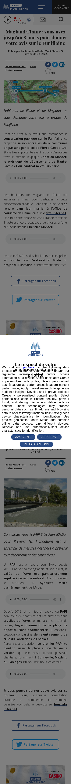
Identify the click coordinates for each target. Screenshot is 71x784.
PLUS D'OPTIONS (36, 444)
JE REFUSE (49, 437)
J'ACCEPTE (23, 437)
